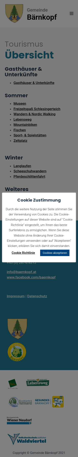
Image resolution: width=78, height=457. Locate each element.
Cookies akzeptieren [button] (55, 252)
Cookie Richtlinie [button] (23, 253)
